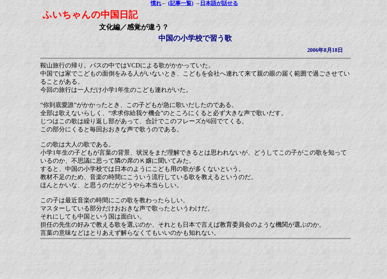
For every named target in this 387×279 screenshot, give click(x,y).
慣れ (156, 3)
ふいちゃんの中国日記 (90, 15)
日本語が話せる (219, 3)
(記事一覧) (180, 3)
